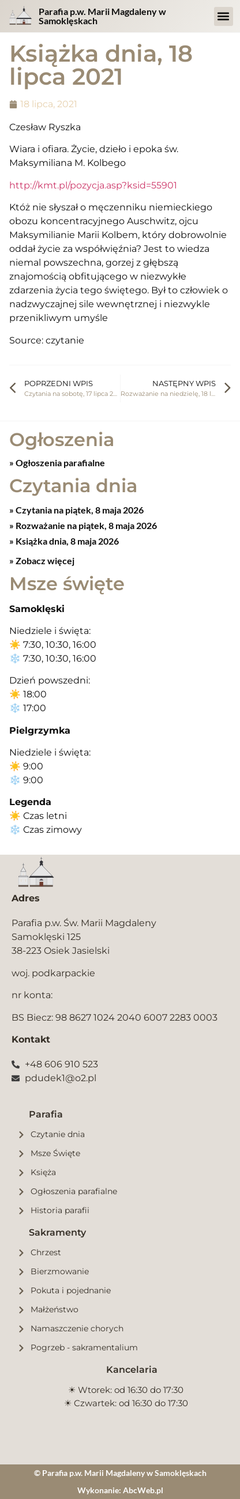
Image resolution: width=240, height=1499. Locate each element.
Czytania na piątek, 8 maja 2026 (79, 509)
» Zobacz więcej (41, 560)
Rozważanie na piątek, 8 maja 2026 (85, 525)
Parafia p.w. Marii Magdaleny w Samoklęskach (102, 16)
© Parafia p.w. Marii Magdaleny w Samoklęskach (120, 1473)
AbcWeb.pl (143, 1490)
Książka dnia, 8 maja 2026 (66, 540)
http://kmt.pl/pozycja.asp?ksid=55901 (93, 185)
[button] (223, 16)
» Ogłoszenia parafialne (57, 462)
